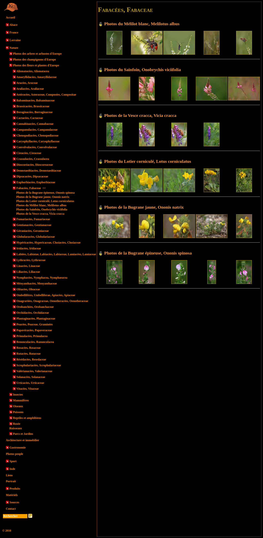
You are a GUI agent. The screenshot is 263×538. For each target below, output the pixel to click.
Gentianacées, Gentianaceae (33, 225)
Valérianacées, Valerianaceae (34, 371)
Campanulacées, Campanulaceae (37, 129)
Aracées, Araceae (27, 82)
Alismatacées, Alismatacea (32, 71)
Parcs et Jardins (23, 433)
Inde (12, 468)
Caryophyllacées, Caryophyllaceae (38, 141)
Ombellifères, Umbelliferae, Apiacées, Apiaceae (45, 295)
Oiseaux (18, 406)
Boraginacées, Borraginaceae (34, 112)
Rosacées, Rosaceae (28, 347)
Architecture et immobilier (22, 440)
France (13, 32)
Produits (14, 488)
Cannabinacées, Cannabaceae (35, 123)
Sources (14, 502)
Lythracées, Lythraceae (30, 260)
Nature (13, 47)
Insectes (18, 394)
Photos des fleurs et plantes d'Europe (36, 65)
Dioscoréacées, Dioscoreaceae (34, 164)
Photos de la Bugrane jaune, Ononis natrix (42, 196)
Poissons (18, 412)
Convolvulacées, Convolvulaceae (36, 147)
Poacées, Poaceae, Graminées (34, 324)
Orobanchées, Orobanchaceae (35, 306)
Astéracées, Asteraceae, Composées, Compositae (46, 94)
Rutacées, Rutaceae (28, 353)
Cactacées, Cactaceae (29, 117)
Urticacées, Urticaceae (30, 382)
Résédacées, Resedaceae (31, 359)
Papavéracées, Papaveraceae (34, 330)
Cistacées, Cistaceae (28, 153)
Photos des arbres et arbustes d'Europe (37, 53)
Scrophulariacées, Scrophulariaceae (38, 365)
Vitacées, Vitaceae (27, 388)
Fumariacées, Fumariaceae (33, 219)
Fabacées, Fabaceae (31, 188)
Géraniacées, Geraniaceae (32, 230)
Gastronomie (17, 447)
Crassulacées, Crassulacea (32, 158)
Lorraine (15, 40)
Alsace (13, 24)
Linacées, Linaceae (28, 265)
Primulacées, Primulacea (31, 336)
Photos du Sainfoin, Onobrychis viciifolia (41, 209)
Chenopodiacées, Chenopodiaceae (37, 135)
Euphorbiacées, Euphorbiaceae (35, 182)
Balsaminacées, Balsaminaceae (35, 100)
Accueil (10, 17)
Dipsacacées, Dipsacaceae (32, 176)
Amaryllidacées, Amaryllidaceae (36, 77)
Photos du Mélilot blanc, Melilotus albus (41, 205)
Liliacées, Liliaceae (28, 271)
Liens (9, 475)
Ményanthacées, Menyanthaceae (36, 283)
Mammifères (21, 400)
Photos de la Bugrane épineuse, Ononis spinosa (45, 192)
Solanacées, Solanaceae (30, 377)
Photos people (14, 453)
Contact (11, 508)
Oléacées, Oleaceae (28, 289)
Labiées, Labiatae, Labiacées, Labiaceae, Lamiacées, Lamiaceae (56, 254)
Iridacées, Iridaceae (28, 248)
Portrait (11, 481)
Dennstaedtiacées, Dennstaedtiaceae (38, 170)
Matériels (12, 495)
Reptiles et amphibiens (27, 417)
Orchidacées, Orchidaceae (32, 312)
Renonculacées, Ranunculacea (35, 341)
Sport (12, 461)
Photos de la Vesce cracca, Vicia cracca (40, 213)
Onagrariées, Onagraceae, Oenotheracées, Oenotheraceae (52, 301)
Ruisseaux (15, 428)
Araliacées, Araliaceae (30, 88)
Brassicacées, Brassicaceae (32, 106)
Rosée (16, 423)
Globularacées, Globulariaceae (35, 236)
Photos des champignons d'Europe (34, 59)
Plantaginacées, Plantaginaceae (35, 318)
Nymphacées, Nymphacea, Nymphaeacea (41, 277)
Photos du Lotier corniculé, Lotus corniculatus (45, 201)
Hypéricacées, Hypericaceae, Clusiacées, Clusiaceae (48, 242)
